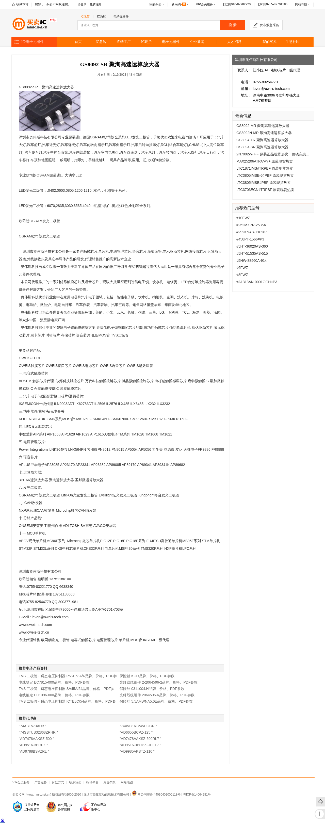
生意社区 (292, 42)
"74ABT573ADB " (32, 726)
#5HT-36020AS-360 (252, 246)
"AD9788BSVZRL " (34, 751)
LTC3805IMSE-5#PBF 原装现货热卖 (265, 175)
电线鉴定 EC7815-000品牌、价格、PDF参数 (54, 682)
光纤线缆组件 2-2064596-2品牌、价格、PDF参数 (159, 682)
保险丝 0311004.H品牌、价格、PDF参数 (152, 689)
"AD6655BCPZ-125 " (136, 732)
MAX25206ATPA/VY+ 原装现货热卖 (264, 161)
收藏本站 (22, 4)
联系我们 (75, 782)
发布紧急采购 (269, 25)
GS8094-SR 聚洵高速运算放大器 (262, 147)
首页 (78, 42)
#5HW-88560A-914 (251, 260)
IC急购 (101, 16)
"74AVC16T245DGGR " (138, 726)
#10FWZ (243, 218)
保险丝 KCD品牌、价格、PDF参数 (147, 676)
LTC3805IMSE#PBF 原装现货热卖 (263, 183)
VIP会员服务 (204, 4)
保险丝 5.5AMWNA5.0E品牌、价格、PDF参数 (156, 701)
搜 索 (233, 25)
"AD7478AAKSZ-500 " (36, 739)
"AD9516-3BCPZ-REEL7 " (140, 745)
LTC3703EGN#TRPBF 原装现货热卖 (265, 190)
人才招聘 (234, 42)
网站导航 (301, 4)
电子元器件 (121, 16)
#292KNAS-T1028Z (251, 232)
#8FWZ (242, 275)
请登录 (82, 4)
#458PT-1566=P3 (250, 239)
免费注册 (96, 4)
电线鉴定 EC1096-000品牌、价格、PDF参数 (54, 695)
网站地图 (127, 782)
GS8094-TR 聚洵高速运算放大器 (262, 140)
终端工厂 (124, 42)
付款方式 (58, 782)
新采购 (179, 4)
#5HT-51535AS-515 (252, 253)
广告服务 (41, 782)
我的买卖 (155, 4)
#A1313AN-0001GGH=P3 (256, 282)
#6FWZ (242, 268)
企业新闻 (197, 42)
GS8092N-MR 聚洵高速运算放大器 (264, 133)
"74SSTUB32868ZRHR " (38, 732)
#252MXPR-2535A (251, 225)
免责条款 (109, 782)
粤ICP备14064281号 (197, 794)
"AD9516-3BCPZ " (33, 745)
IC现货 (85, 16)
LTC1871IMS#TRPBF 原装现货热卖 (264, 168)
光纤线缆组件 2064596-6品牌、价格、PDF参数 (157, 695)
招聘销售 (92, 782)
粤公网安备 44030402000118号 (156, 794)
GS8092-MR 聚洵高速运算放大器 (262, 126)
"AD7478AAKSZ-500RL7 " (140, 739)
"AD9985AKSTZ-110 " (137, 751)
